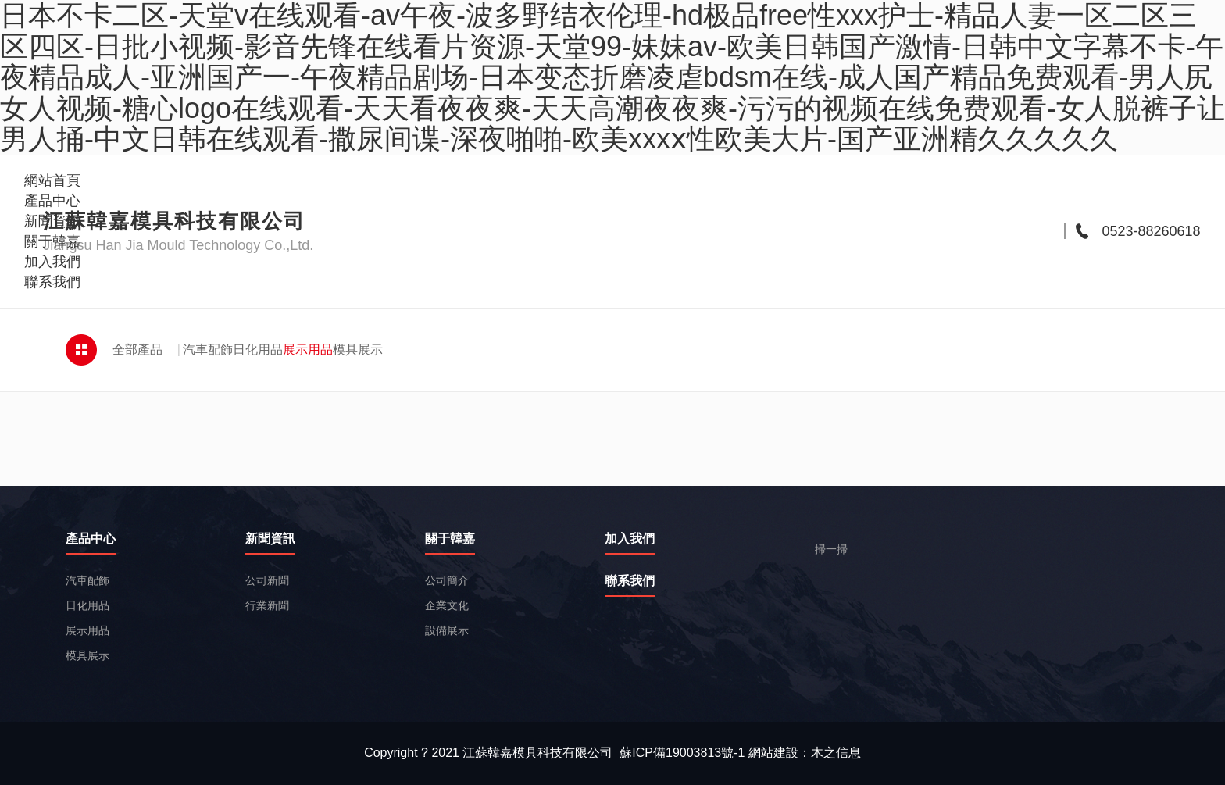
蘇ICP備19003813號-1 (682, 752)
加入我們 (630, 539)
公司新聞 (267, 580)
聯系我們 (630, 581)
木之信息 (836, 752)
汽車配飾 (208, 349)
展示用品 (308, 349)
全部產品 (137, 349)
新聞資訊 (270, 539)
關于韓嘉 (450, 539)
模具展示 (358, 349)
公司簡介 (447, 580)
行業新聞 (267, 605)
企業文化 (447, 605)
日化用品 (258, 349)
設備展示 (447, 630)
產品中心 (91, 539)
